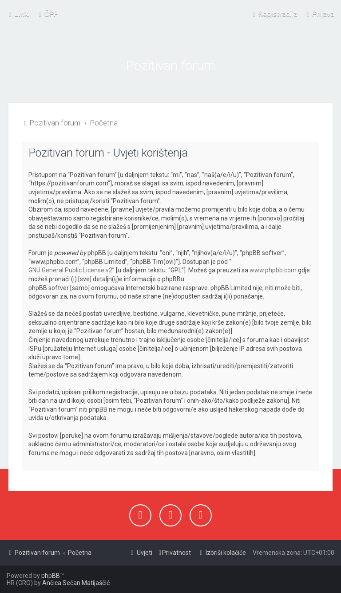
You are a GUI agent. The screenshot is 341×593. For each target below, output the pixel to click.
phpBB (50, 575)
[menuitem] (47, 14)
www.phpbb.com (273, 269)
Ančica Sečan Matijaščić (76, 582)
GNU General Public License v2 (70, 269)
